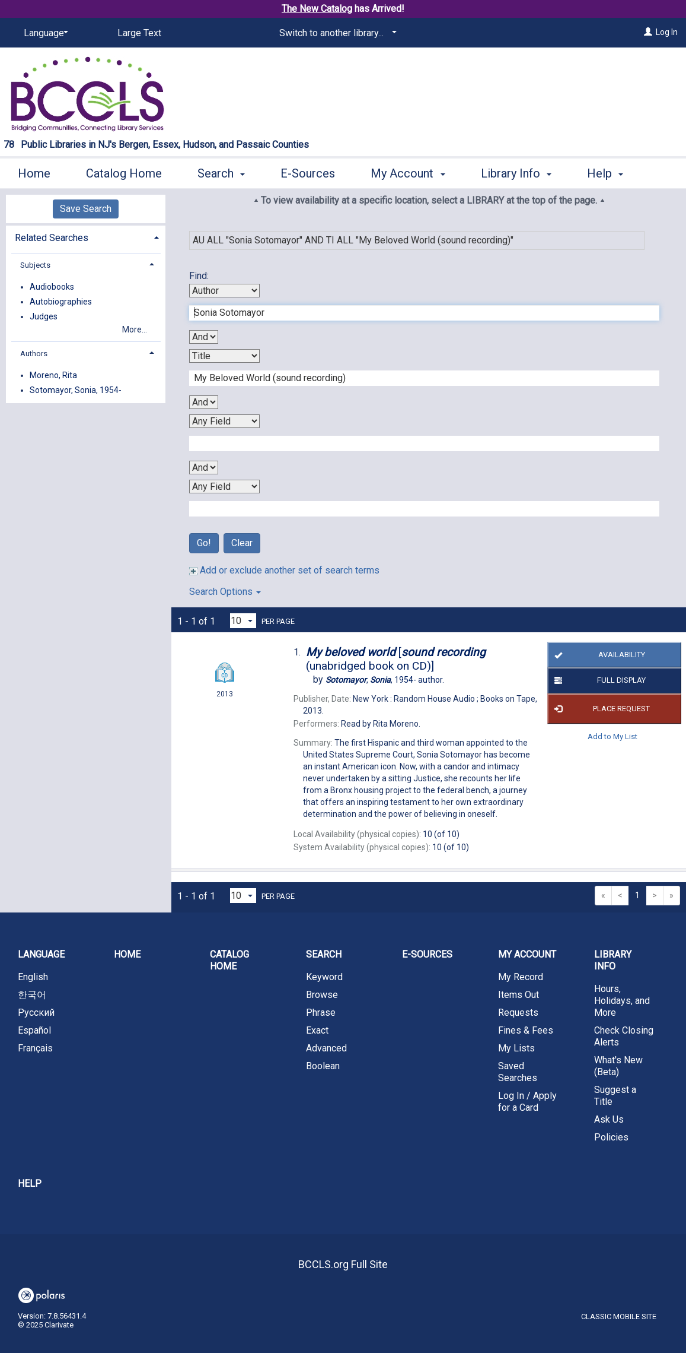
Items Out (518, 994)
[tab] (85, 236)
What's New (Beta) (618, 1066)
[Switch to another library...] (335, 33)
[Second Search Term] (418, 378)
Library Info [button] (516, 171)
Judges (44, 316)
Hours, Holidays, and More (622, 1000)
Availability (598, 655)
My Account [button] (408, 171)
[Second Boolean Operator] (203, 402)
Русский (36, 1012)
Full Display (598, 681)
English (33, 977)
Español (34, 1030)
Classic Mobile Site (618, 1316)
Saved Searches (517, 1071)
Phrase (321, 1012)
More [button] (610, 173)
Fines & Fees (525, 1030)
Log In (667, 32)
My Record (520, 977)
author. (385, 680)
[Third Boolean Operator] (203, 467)
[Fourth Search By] (224, 486)
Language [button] (41, 954)
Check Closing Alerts (623, 1036)
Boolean (323, 1066)
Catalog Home (124, 171)
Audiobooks (52, 286)
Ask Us (609, 1119)
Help (30, 1183)
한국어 (32, 994)
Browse (322, 994)
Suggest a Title (615, 1095)
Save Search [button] (85, 208)
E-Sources (307, 171)
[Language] (44, 33)
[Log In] (648, 32)
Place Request (600, 709)
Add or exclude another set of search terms (284, 570)
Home (34, 171)
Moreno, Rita (53, 375)
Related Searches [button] (51, 237)
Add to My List (612, 736)
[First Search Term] (418, 312)
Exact (317, 1030)
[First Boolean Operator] (203, 337)
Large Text (139, 33)
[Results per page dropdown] (243, 620)
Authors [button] (33, 353)
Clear (242, 543)
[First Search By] (224, 290)
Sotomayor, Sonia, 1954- (76, 390)
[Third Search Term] (418, 443)
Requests (518, 1012)
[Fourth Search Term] (418, 508)
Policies (611, 1137)
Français (35, 1048)
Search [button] (221, 171)
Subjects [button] (35, 265)
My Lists (516, 1048)
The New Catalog (317, 8)
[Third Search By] (224, 421)
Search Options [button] (225, 591)
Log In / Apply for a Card (527, 1101)
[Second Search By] (224, 356)
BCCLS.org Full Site (343, 1264)
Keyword (324, 977)
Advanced (326, 1048)
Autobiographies (61, 301)
